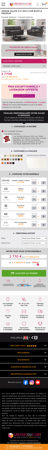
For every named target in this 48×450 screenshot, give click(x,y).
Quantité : (35, 180)
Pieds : (3, 238)
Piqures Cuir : (6, 243)
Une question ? (25, 447)
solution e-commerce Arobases (30, 443)
